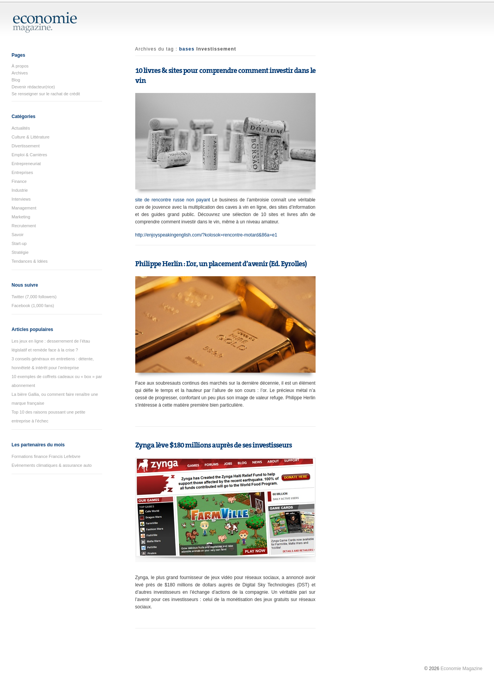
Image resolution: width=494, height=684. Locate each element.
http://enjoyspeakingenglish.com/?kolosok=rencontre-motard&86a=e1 (206, 235)
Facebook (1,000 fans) (33, 305)
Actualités (21, 128)
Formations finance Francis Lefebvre (46, 456)
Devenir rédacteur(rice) (33, 86)
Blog (16, 80)
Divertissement (26, 146)
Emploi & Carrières (29, 154)
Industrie (20, 190)
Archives (20, 73)
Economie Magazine (461, 668)
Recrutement (24, 225)
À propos (20, 66)
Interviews (21, 199)
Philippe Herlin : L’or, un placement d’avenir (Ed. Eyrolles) (221, 264)
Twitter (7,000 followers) (34, 296)
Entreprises (22, 172)
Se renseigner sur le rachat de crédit (46, 93)
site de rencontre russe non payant (172, 200)
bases (187, 49)
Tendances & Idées (30, 261)
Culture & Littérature (30, 137)
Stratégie (20, 252)
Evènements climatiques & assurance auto (52, 465)
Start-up (19, 243)
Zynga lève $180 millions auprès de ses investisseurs (213, 445)
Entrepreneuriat (26, 163)
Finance (19, 181)
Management (24, 208)
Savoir (18, 234)
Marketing (21, 216)
